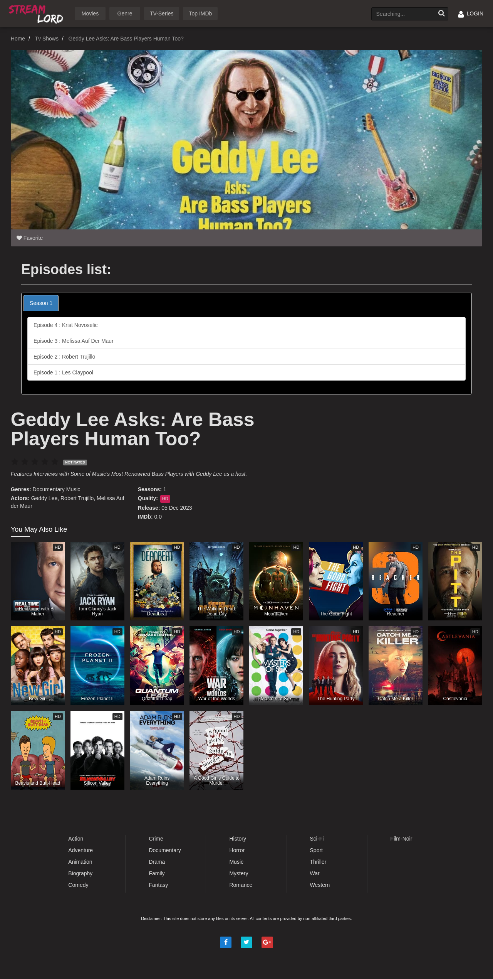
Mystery (238, 873)
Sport (316, 850)
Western (320, 885)
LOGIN (470, 13)
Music (73, 489)
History (237, 839)
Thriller (318, 862)
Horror (237, 850)
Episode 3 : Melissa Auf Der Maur (74, 341)
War (315, 873)
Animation (80, 862)
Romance (240, 885)
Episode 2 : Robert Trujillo (64, 357)
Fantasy (158, 885)
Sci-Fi (317, 839)
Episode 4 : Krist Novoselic (66, 325)
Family (156, 873)
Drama (157, 862)
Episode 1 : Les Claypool (63, 372)
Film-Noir (402, 839)
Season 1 (41, 303)
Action (75, 839)
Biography (80, 873)
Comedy (78, 885)
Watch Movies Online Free (37, 13)
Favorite (30, 238)
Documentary (49, 489)
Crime (156, 839)
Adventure (80, 850)
